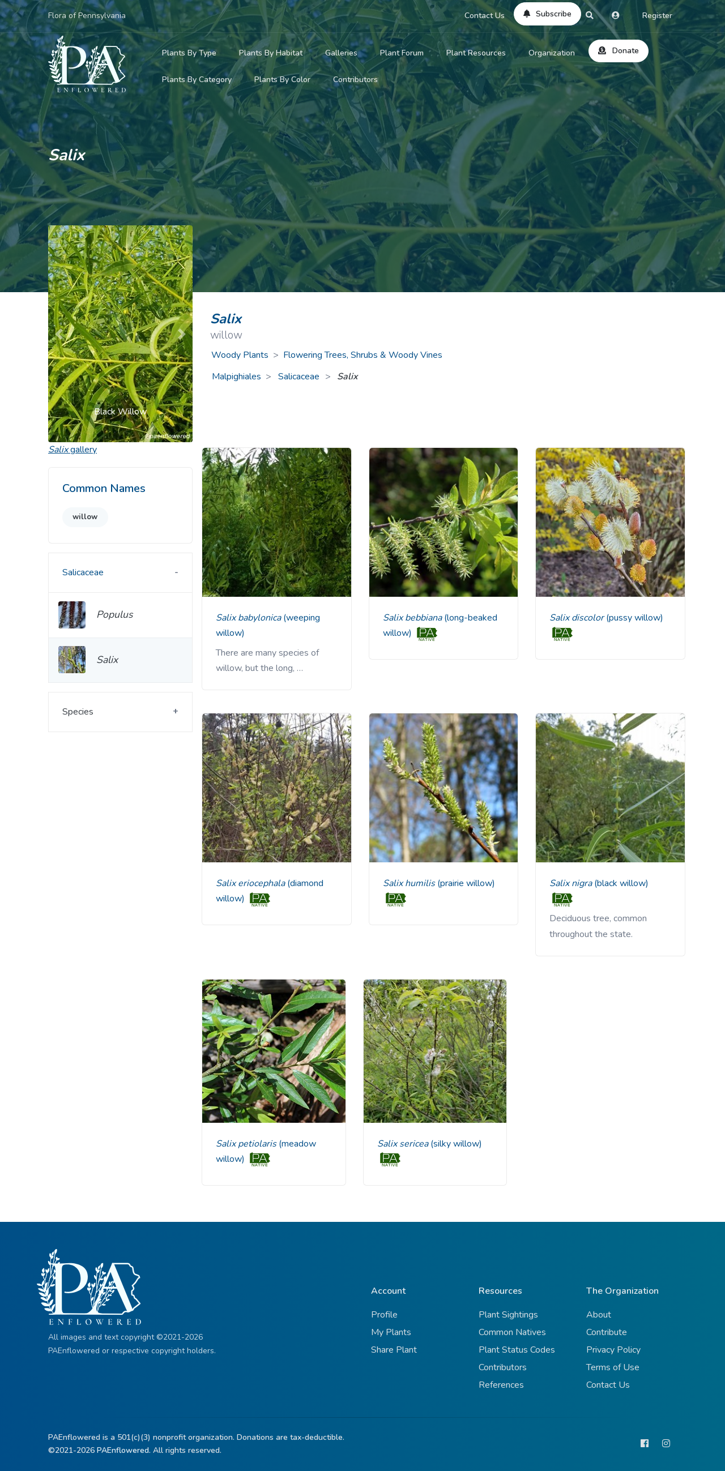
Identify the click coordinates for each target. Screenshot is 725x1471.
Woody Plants (239, 355)
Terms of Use (612, 1367)
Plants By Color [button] (282, 79)
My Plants (391, 1332)
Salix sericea (403, 1144)
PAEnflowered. (124, 1450)
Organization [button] (551, 53)
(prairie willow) (466, 883)
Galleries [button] (341, 53)
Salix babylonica (249, 618)
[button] (59, 333)
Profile (384, 1314)
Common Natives (512, 1332)
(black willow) (621, 883)
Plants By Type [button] (189, 53)
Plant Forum (402, 53)
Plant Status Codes (517, 1350)
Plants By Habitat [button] (270, 53)
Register (657, 15)
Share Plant (394, 1350)
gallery (72, 449)
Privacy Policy (613, 1350)
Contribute (606, 1332)
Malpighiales (236, 376)
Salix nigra (571, 883)
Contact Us (484, 15)
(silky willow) (456, 1144)
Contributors (355, 79)
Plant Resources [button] (476, 53)
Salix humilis (410, 883)
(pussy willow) (634, 618)
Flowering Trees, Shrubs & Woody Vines (362, 355)
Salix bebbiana (413, 618)
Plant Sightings (508, 1314)
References (501, 1385)
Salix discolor (577, 618)
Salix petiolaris (247, 1144)
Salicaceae (300, 376)
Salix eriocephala (251, 883)
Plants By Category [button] (197, 79)
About (598, 1314)
